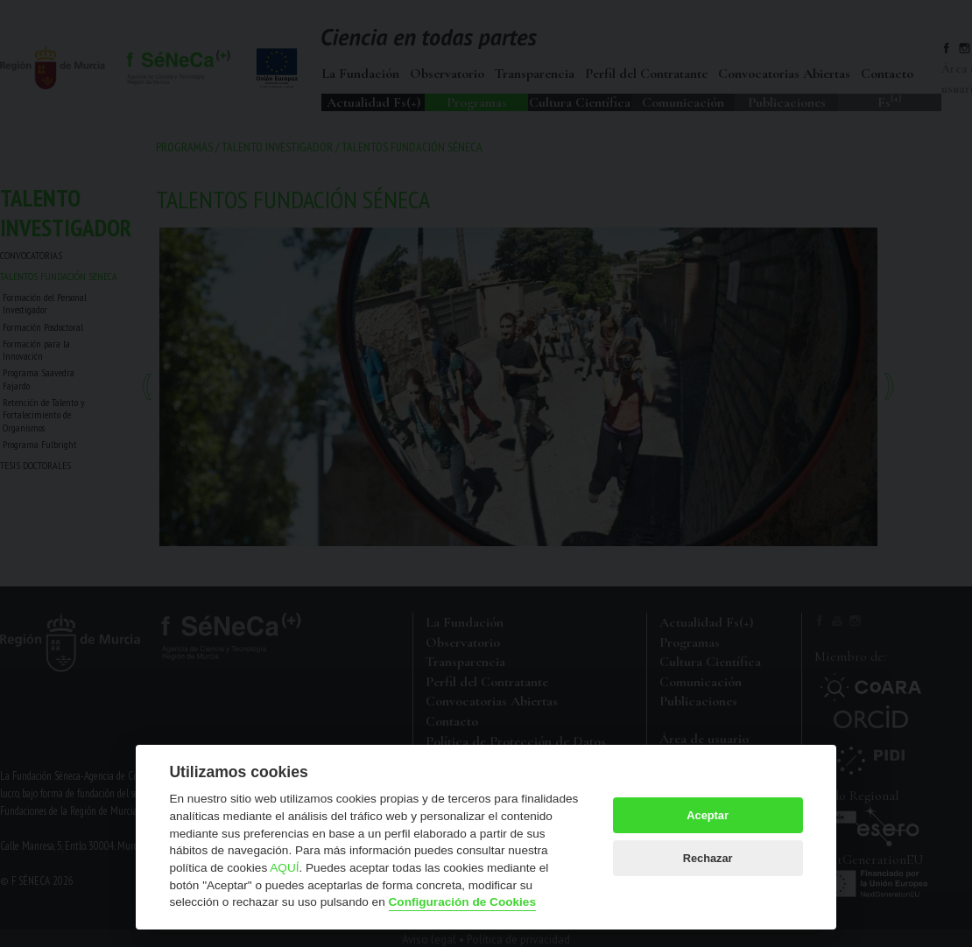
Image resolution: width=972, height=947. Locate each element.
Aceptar (708, 815)
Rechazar (708, 858)
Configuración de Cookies (462, 901)
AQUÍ (284, 867)
